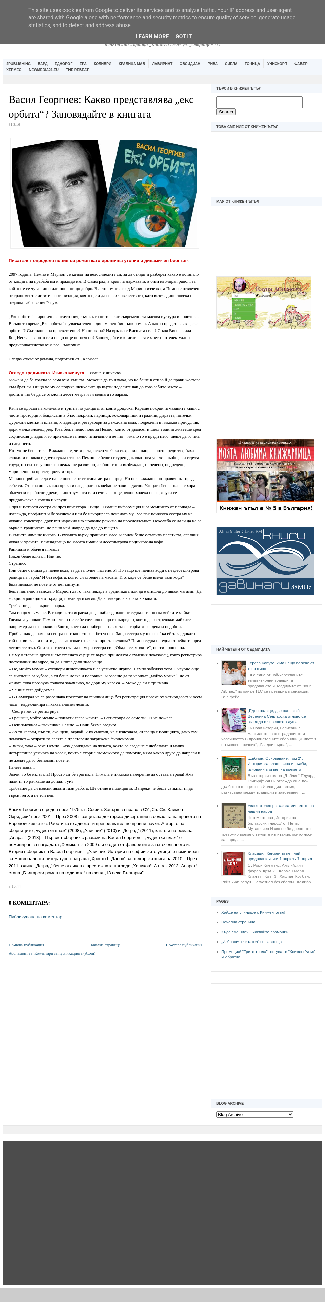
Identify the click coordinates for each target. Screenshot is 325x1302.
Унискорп (277, 64)
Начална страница (238, 922)
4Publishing (18, 64)
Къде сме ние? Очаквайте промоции (254, 932)
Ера (83, 64)
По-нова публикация (26, 945)
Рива (212, 64)
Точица (252, 64)
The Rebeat (77, 70)
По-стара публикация (184, 945)
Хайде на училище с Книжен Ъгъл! (253, 912)
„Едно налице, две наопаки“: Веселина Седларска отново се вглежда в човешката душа (277, 716)
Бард (43, 64)
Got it (183, 36)
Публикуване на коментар (35, 916)
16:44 (16, 886)
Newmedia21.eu (44, 70)
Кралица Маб (132, 64)
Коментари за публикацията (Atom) (64, 953)
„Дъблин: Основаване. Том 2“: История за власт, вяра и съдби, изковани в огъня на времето (277, 764)
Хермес (13, 70)
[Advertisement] (266, 385)
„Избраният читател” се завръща (251, 941)
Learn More (152, 36)
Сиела (231, 64)
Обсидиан (190, 64)
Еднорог (63, 64)
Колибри (102, 64)
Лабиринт (162, 64)
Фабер (301, 64)
